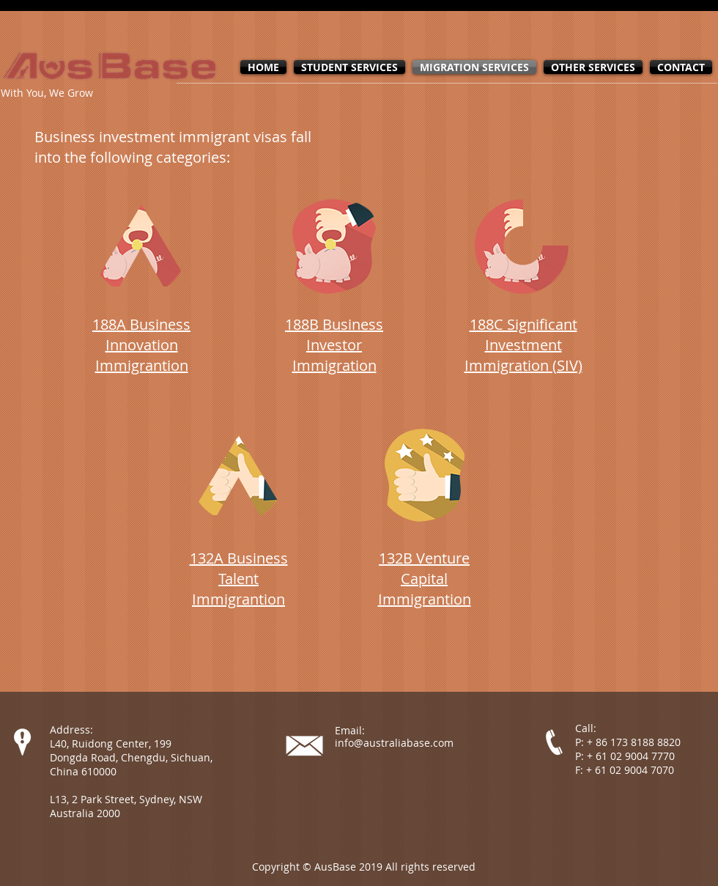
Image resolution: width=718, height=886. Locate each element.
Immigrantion (238, 599)
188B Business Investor (334, 334)
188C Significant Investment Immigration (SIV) (523, 344)
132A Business (239, 558)
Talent (238, 578)
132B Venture (424, 558)
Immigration (334, 365)
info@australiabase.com (394, 743)
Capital (424, 578)
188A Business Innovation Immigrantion (141, 344)
